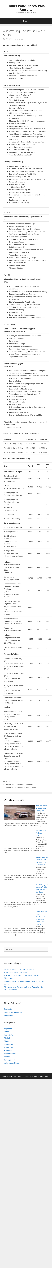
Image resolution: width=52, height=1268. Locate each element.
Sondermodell (10, 1053)
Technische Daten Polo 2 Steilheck (19, 784)
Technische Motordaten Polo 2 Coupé (20, 787)
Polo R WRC (9, 1047)
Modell (8, 781)
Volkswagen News (11, 1063)
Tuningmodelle (10, 1060)
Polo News (8, 1044)
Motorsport (8, 1041)
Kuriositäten (9, 1035)
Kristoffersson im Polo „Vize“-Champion (20, 969)
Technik (7, 1056)
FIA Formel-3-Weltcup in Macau (16, 972)
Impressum (8, 1015)
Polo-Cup (7, 1050)
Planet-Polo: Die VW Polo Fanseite (26, 8)
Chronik (7, 1031)
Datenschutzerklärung (13, 1012)
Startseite (8, 1009)
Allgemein (8, 1028)
